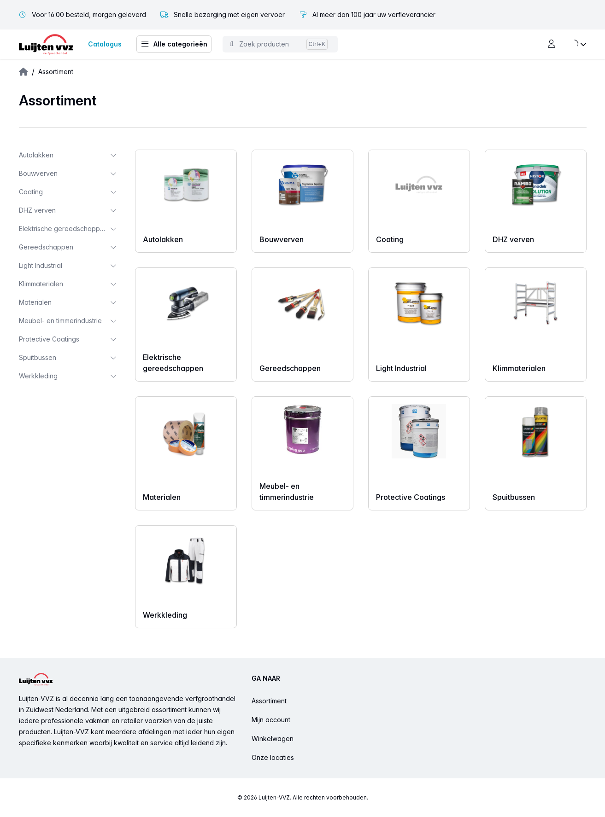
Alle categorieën (174, 44)
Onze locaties (273, 757)
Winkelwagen (273, 738)
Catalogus (105, 44)
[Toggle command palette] (280, 44)
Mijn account (271, 720)
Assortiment (269, 701)
